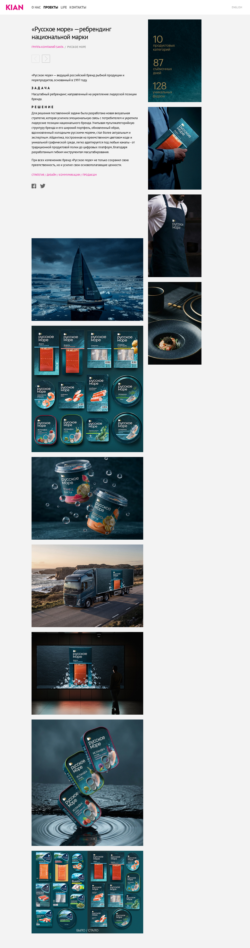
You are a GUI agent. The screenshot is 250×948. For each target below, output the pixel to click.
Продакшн (90, 174)
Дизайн (51, 174)
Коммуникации (69, 174)
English (237, 7)
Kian (14, 7)
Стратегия (38, 174)
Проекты (50, 7)
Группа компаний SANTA (47, 47)
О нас (36, 7)
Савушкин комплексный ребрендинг (46, 59)
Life (64, 7)
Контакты (77, 7)
